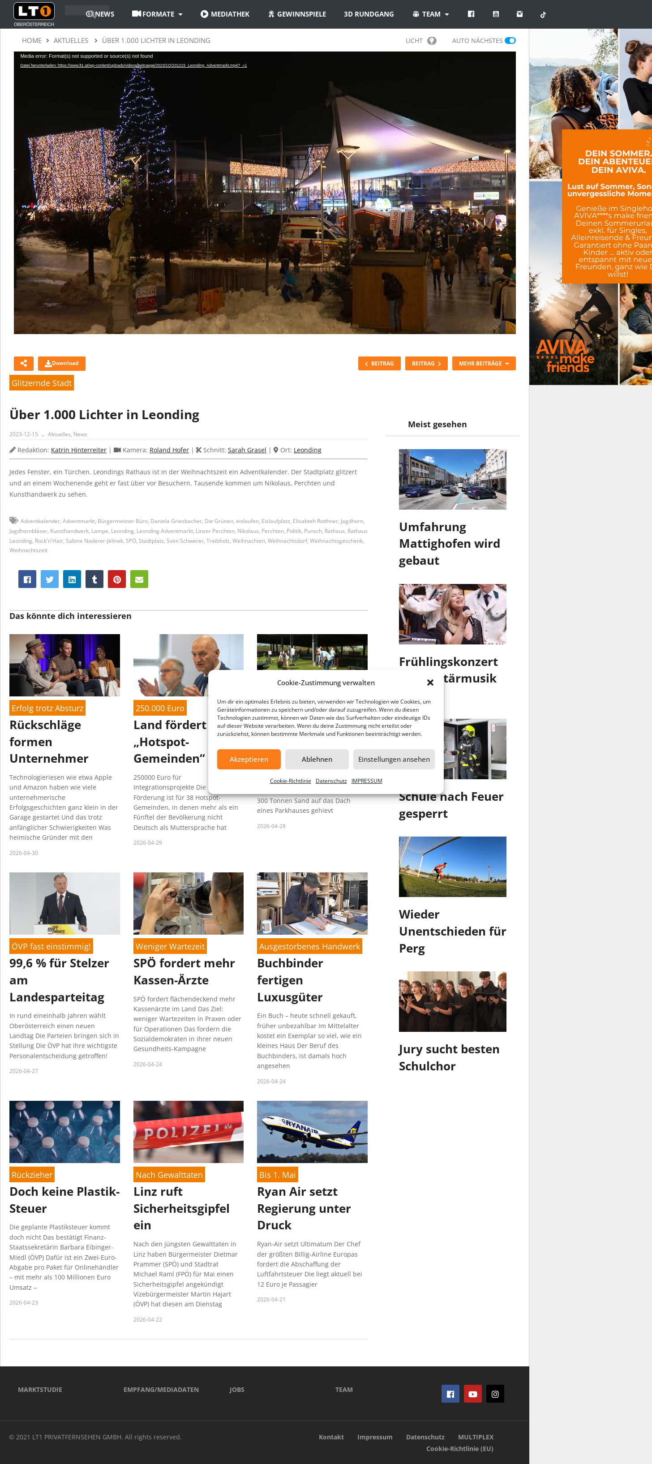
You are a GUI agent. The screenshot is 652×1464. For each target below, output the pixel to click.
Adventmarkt (79, 521)
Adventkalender (40, 521)
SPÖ (131, 541)
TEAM (344, 1389)
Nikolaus (248, 531)
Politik (294, 531)
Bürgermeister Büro (123, 521)
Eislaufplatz (276, 521)
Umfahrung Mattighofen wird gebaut (449, 543)
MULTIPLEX (475, 1437)
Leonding (308, 450)
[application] (265, 193)
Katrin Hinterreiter (79, 450)
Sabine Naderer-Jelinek (94, 541)
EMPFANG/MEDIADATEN (161, 1389)
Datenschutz (331, 781)
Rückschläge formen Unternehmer (49, 741)
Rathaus (335, 531)
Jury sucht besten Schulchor (449, 1057)
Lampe (99, 531)
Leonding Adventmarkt (165, 531)
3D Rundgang (420, 13)
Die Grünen (219, 521)
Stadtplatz (151, 541)
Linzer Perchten (215, 531)
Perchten (273, 531)
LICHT (421, 40)
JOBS (237, 1389)
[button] (430, 682)
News (80, 434)
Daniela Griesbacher (176, 521)
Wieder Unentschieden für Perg (452, 931)
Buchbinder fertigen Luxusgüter (290, 980)
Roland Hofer (169, 450)
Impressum (375, 1437)
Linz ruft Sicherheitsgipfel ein (181, 1208)
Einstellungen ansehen (394, 759)
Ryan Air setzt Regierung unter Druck (304, 1208)
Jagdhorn (352, 521)
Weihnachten (248, 541)
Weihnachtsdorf (287, 541)
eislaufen (247, 521)
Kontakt (331, 1437)
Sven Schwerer (185, 541)
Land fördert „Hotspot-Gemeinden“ (169, 741)
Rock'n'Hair (49, 541)
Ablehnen (317, 759)
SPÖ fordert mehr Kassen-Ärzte (184, 971)
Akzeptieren (249, 759)
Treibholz (218, 541)
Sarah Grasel (247, 450)
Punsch (313, 531)
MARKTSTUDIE (40, 1389)
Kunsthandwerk (69, 531)
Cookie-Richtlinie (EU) (459, 1448)
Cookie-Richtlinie (290, 781)
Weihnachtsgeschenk (336, 541)
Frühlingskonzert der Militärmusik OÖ (448, 678)
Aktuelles (59, 434)
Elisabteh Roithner (315, 521)
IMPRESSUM (367, 781)
